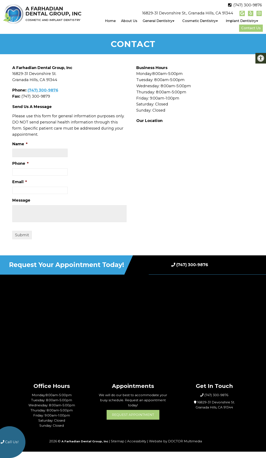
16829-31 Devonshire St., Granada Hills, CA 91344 (187, 13)
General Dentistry (157, 21)
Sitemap (117, 441)
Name (20, 144)
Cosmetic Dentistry (199, 21)
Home (110, 21)
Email (19, 182)
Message (21, 200)
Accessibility (136, 441)
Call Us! (9, 442)
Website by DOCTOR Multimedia (175, 441)
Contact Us (251, 28)
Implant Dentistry (241, 21)
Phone (20, 163)
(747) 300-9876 (247, 5)
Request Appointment (133, 415)
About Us (129, 21)
